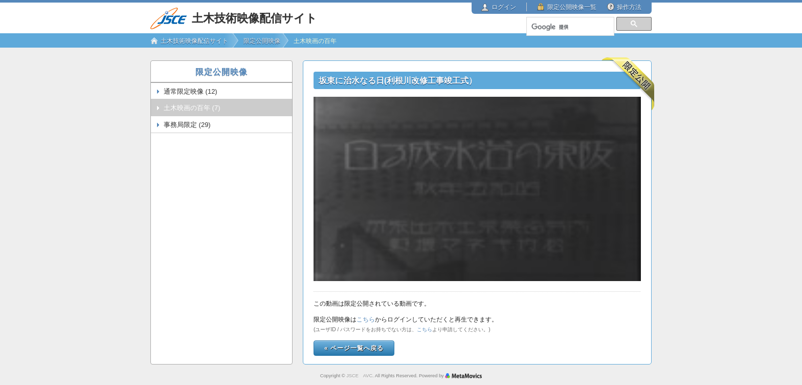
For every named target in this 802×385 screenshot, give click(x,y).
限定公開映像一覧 (571, 7)
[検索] (569, 27)
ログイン (504, 7)
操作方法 (629, 7)
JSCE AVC (359, 375)
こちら (366, 319)
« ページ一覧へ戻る (354, 348)
